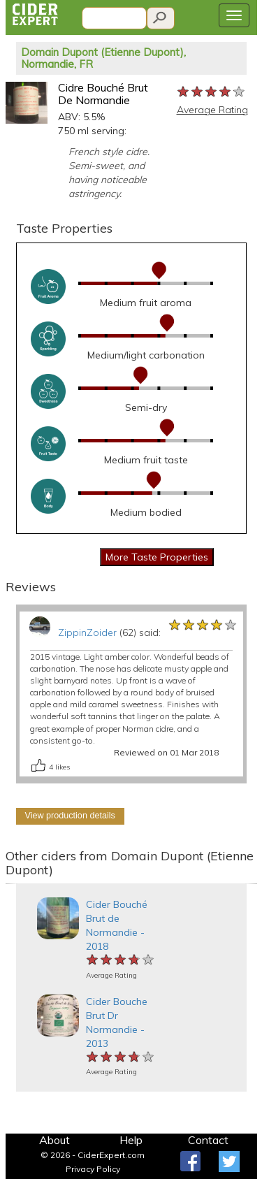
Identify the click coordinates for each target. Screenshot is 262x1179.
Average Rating (212, 109)
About (54, 1140)
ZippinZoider (87, 632)
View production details (70, 815)
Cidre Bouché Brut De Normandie (103, 93)
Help (131, 1140)
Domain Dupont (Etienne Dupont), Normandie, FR (103, 58)
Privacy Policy (93, 1169)
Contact (208, 1140)
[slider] (212, 92)
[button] (12, 883)
